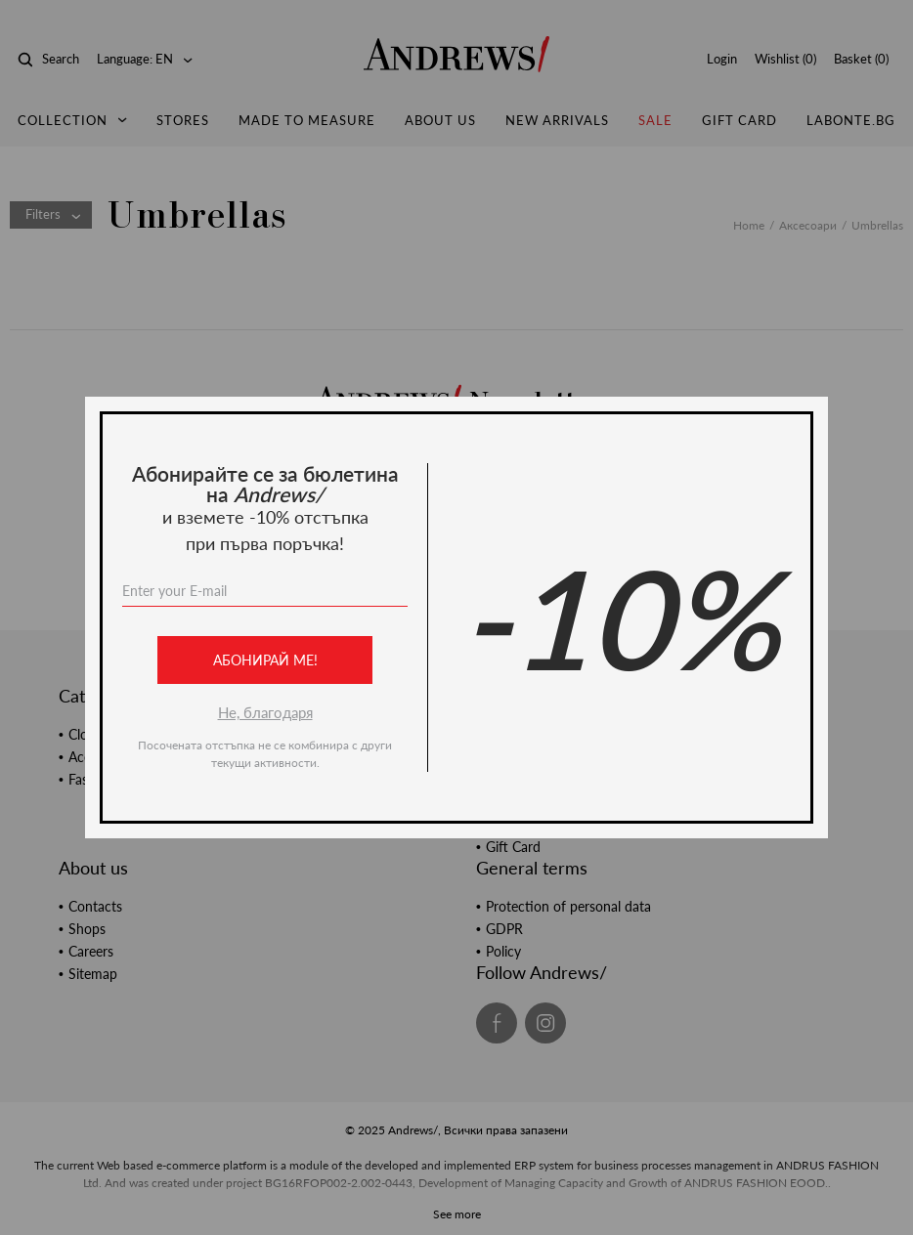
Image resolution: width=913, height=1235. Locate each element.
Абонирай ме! (265, 660)
